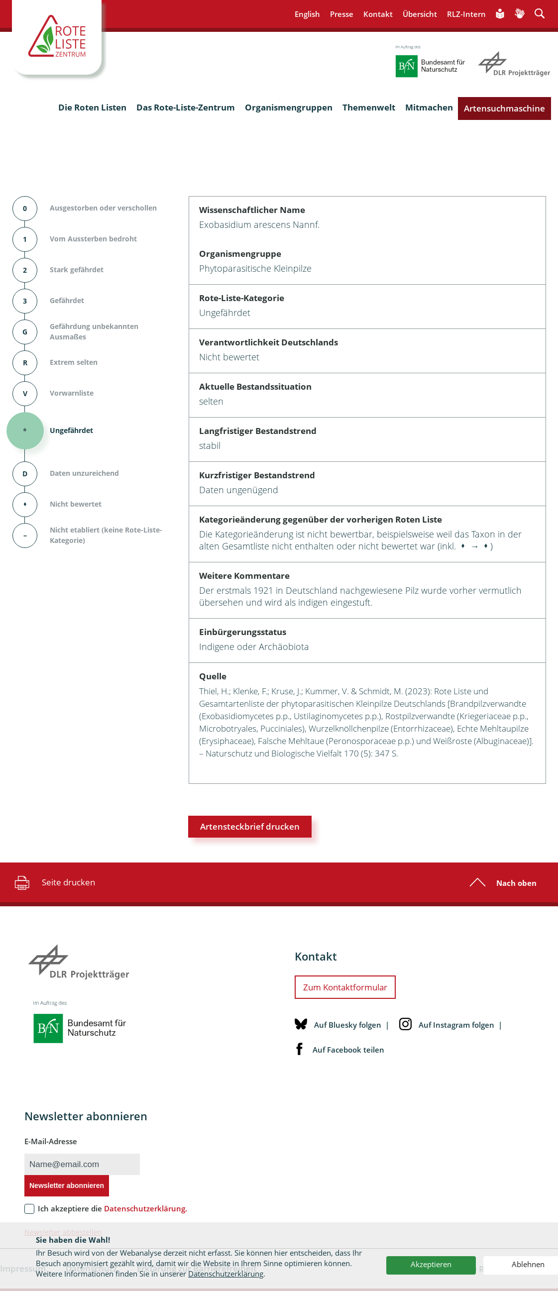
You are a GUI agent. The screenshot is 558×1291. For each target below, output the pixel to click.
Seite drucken (53, 882)
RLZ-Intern (466, 14)
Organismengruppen (289, 107)
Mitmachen (429, 107)
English (307, 14)
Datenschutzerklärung (225, 1274)
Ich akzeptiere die (112, 1208)
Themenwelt (368, 107)
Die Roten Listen (92, 107)
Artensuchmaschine (504, 108)
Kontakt (378, 14)
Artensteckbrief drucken (250, 826)
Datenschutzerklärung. (145, 1208)
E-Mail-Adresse (50, 1141)
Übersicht (420, 14)
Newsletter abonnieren (66, 1185)
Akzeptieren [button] (431, 1264)
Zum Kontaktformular (345, 987)
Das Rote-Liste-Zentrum (185, 107)
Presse (341, 14)
